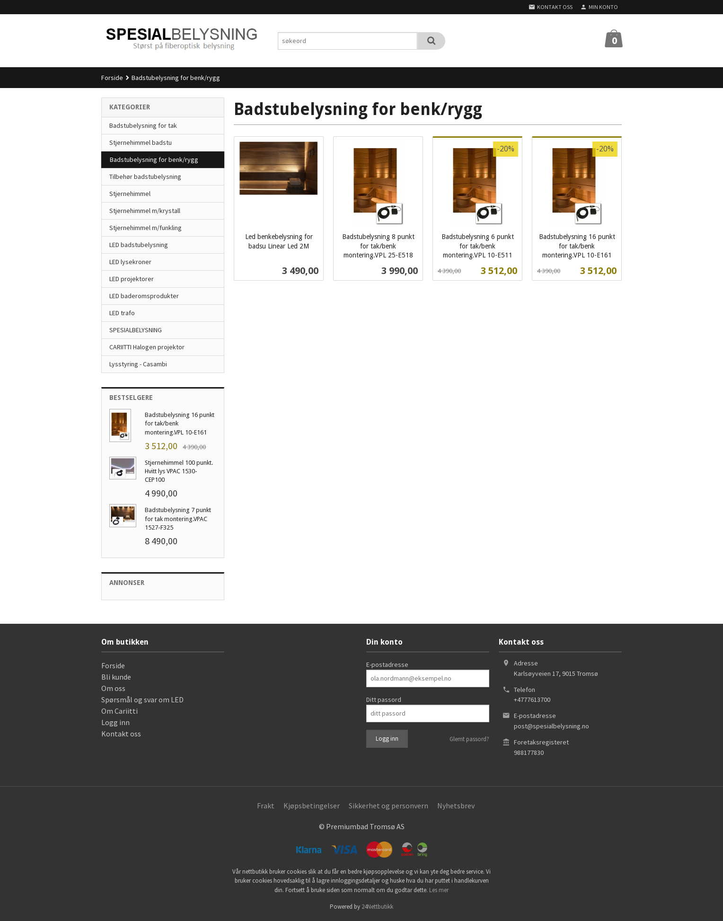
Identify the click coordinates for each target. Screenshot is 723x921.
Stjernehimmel (129, 193)
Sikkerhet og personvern (388, 805)
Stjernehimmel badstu (140, 142)
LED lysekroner (130, 261)
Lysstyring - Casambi (138, 364)
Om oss (113, 688)
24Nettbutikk (377, 907)
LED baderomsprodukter (144, 296)
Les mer (439, 890)
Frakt (265, 805)
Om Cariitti (119, 711)
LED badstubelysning (138, 244)
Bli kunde (116, 677)
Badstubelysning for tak (143, 125)
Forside (112, 77)
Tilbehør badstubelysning (145, 176)
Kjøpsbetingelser (311, 805)
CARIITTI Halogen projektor (147, 347)
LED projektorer (131, 279)
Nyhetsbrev (456, 805)
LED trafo (122, 313)
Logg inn (115, 722)
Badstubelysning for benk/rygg (154, 159)
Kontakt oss (121, 733)
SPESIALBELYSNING (135, 330)
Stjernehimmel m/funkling (145, 227)
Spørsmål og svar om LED (142, 699)
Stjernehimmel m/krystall (144, 210)
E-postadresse (387, 664)
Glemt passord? (469, 739)
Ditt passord (383, 699)
